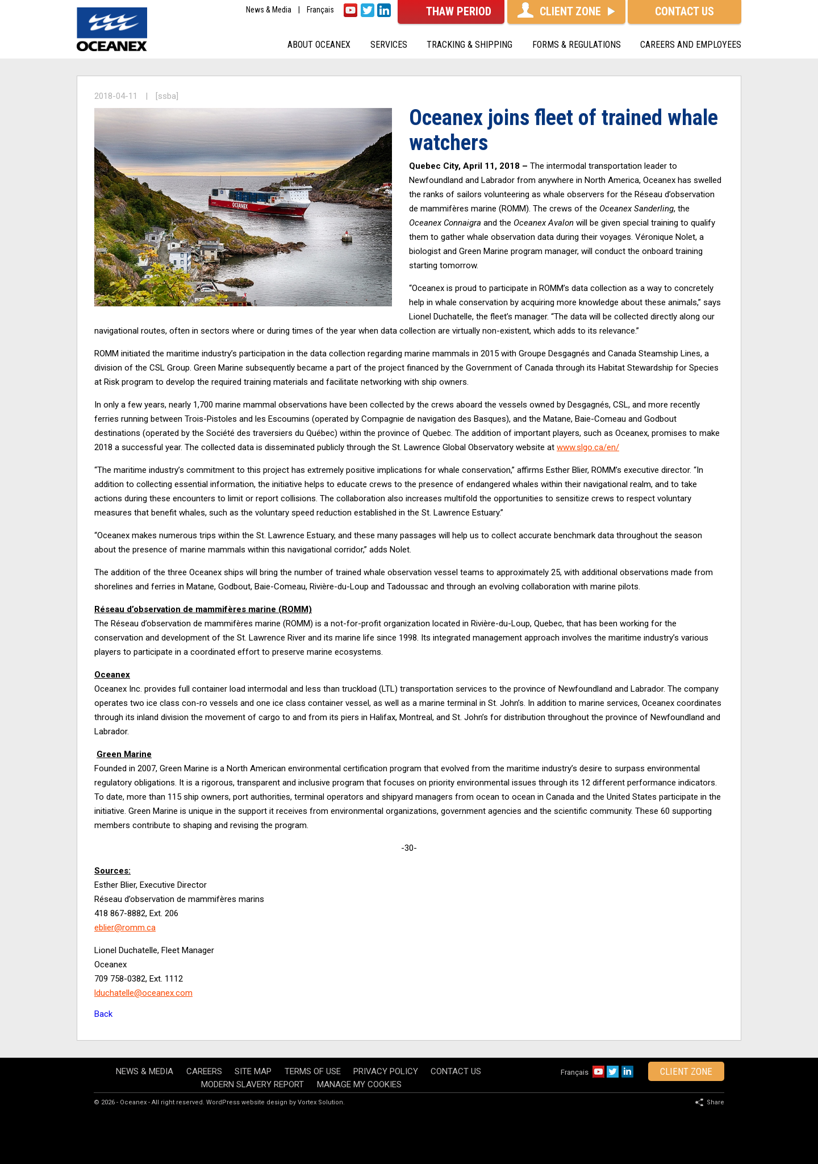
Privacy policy (385, 1071)
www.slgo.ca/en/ (588, 447)
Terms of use (313, 1071)
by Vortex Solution (316, 1102)
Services (388, 44)
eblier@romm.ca (125, 927)
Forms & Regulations (576, 44)
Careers (204, 1071)
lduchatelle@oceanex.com (143, 993)
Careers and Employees (690, 44)
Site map (253, 1071)
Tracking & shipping (469, 44)
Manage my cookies (359, 1084)
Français (320, 10)
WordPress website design (246, 1102)
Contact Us (456, 1071)
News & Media (268, 10)
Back (103, 1014)
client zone (686, 1071)
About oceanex (318, 44)
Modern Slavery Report (252, 1084)
